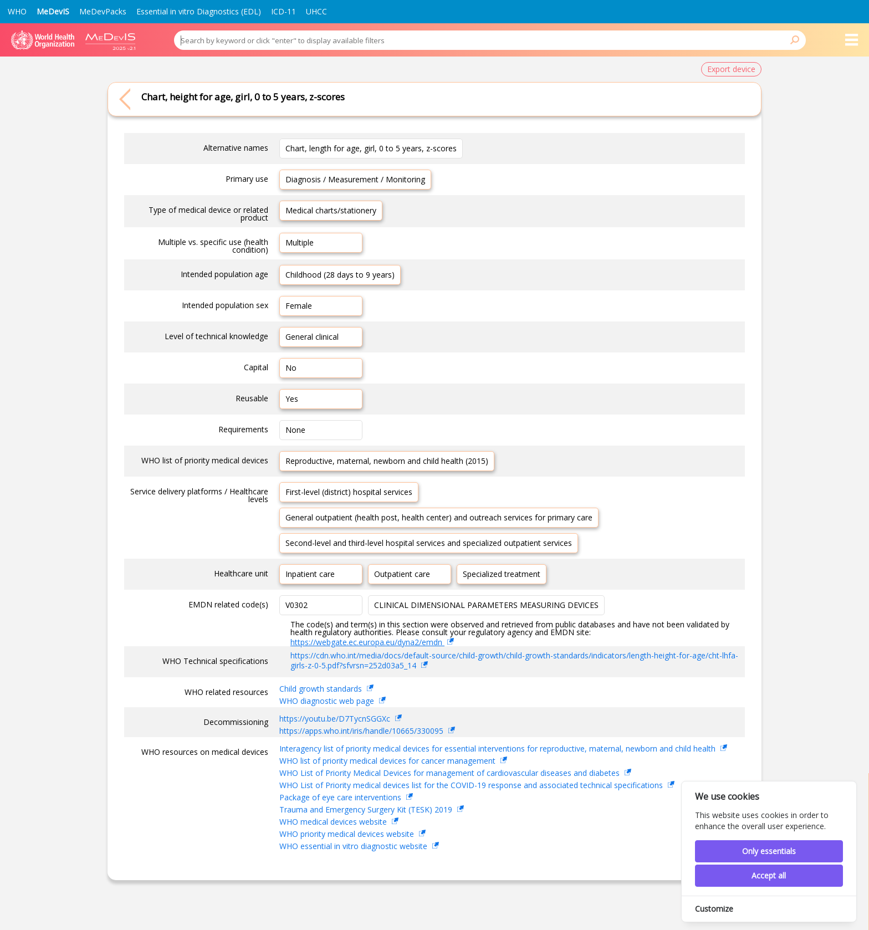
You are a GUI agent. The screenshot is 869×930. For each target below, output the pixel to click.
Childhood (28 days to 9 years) (340, 274)
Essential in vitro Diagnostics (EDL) (198, 11)
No (291, 367)
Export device (731, 69)
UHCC (316, 11)
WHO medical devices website (334, 821)
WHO (17, 11)
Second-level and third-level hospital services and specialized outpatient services (428, 543)
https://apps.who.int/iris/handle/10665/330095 (362, 730)
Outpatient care (402, 574)
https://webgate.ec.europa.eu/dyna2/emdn (367, 642)
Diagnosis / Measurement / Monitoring (355, 179)
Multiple (299, 242)
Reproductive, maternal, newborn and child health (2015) (386, 461)
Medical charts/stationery (330, 210)
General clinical (312, 336)
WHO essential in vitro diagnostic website (354, 846)
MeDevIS (53, 11)
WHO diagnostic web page (327, 701)
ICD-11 (283, 11)
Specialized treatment (501, 574)
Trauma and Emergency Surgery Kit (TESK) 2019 (366, 809)
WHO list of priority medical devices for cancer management (388, 760)
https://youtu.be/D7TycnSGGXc (335, 718)
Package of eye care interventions (341, 797)
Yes (291, 399)
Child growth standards (321, 688)
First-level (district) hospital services (348, 492)
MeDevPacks (102, 11)
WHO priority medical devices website (347, 834)
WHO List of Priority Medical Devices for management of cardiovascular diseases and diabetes (450, 773)
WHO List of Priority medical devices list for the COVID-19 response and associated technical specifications (472, 785)
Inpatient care (310, 574)
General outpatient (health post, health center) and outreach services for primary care (438, 517)
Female (298, 305)
